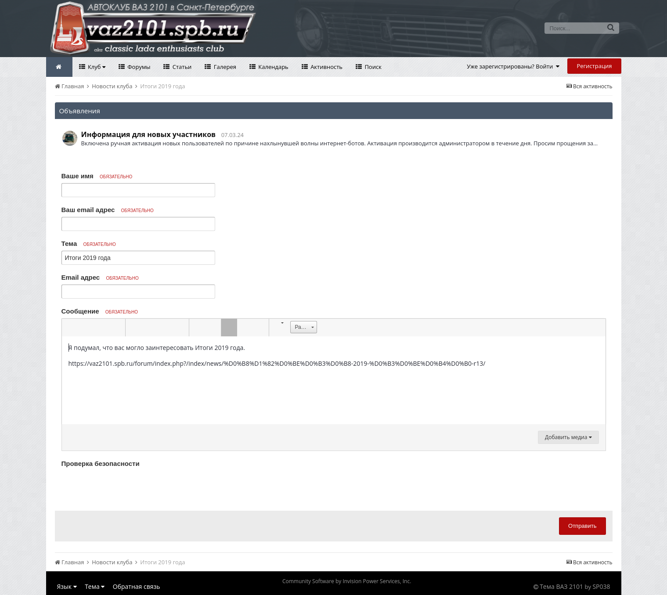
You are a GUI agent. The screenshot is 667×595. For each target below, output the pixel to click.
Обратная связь (136, 586)
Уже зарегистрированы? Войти (513, 66)
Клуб (96, 67)
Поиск (372, 67)
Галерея (224, 67)
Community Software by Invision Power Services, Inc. (346, 581)
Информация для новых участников (148, 134)
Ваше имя (97, 176)
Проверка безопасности (100, 463)
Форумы (138, 67)
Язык (67, 586)
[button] (70, 327)
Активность (326, 67)
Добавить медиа (568, 437)
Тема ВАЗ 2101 (561, 586)
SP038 (601, 586)
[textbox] (334, 380)
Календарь (272, 67)
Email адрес (100, 277)
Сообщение (99, 311)
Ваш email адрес (107, 209)
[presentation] (128, 487)
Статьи (181, 67)
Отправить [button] (582, 526)
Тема (88, 243)
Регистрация (594, 66)
